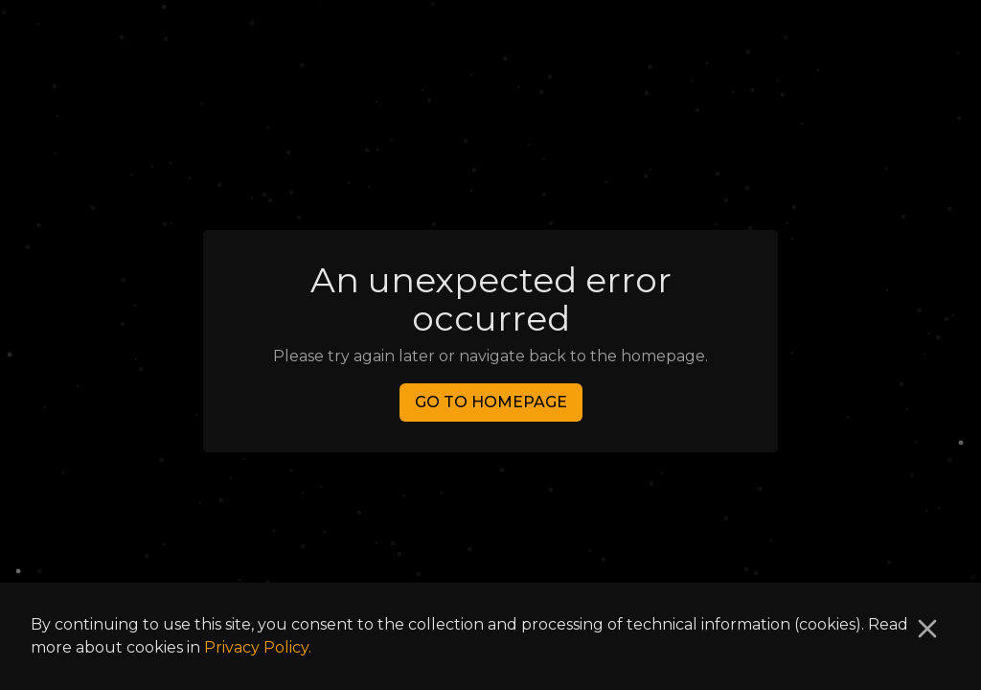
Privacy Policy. (257, 647)
